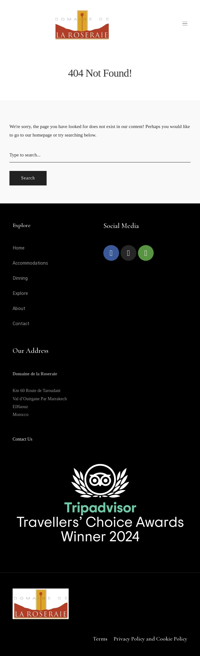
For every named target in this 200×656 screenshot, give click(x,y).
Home (19, 248)
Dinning (20, 278)
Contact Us (22, 439)
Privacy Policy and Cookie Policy (150, 638)
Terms (100, 638)
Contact (21, 324)
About (19, 309)
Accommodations (30, 263)
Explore (20, 293)
